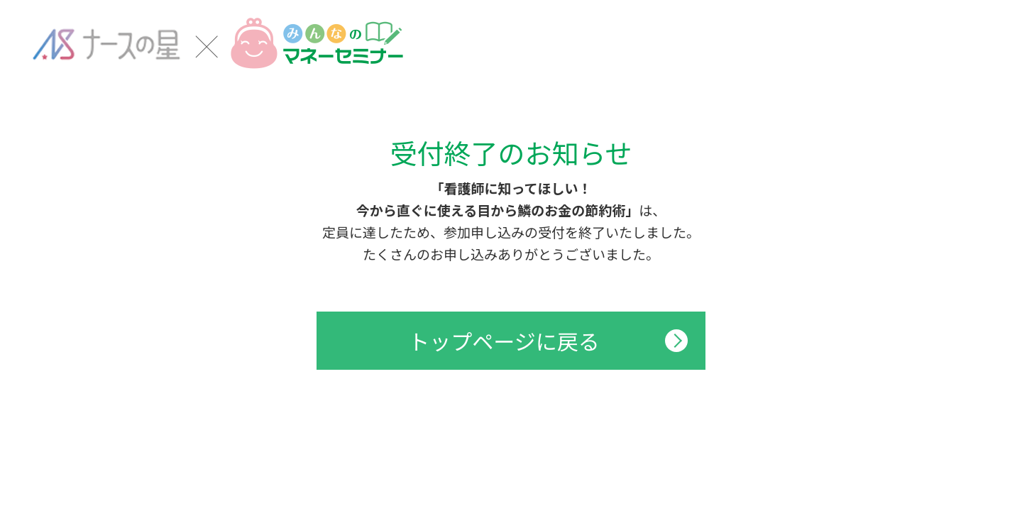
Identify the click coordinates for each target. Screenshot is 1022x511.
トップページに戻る (503, 340)
